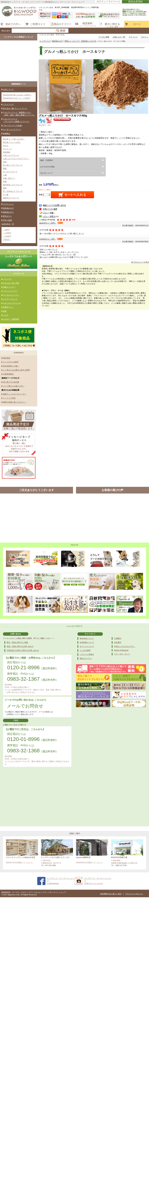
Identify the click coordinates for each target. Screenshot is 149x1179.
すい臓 (5, 195)
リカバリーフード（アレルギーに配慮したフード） (16, 120)
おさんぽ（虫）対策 (11, 283)
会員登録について (87, 642)
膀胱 (5, 188)
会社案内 (117, 642)
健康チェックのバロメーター (14, 394)
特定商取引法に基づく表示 (111, 894)
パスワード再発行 (87, 654)
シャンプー (7, 279)
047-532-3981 (50, 865)
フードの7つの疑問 (10, 362)
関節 (5, 162)
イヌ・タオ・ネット (122, 654)
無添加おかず (8, 208)
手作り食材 (7, 220)
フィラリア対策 (9, 398)
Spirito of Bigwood (121, 650)
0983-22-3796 (121, 865)
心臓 (5, 175)
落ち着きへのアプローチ (13, 165)
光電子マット (8, 307)
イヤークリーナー (10, 291)
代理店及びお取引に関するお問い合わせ (23, 650)
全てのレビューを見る (140, 262)
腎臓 (5, 182)
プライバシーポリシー (134, 894)
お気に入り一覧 (119, 37)
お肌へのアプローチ (11, 155)
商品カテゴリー (86, 658)
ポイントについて (87, 646)
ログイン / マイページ (108, 1)
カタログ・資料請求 (11, 319)
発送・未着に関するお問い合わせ (20, 646)
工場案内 (117, 638)
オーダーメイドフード (12, 130)
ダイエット (7, 149)
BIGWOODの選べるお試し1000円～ (17, 95)
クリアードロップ (10, 299)
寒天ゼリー (7, 216)
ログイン (144, 37)
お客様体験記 (8, 374)
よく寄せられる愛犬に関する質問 (16, 370)
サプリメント (8, 204)
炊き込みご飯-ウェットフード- (15, 108)
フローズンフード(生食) (12, 126)
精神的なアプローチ (11, 198)
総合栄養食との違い (11, 366)
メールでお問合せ (25, 705)
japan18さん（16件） (47, 223)
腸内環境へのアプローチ (13, 185)
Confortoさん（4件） (47, 239)
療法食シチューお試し (12, 142)
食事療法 (6, 134)
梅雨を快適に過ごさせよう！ (14, 402)
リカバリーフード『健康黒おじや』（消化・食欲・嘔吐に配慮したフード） (19, 113)
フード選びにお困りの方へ (13, 386)
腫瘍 (5, 168)
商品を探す (5, 31)
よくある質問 (85, 650)
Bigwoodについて (87, 638)
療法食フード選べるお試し (13, 139)
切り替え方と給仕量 (11, 382)
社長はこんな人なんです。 (124, 646)
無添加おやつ (8, 212)
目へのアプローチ (10, 172)
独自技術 (6, 358)
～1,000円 (7, 233)
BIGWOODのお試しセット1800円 (16, 98)
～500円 (6, 230)
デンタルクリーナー (11, 295)
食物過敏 (6, 152)
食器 (5, 311)
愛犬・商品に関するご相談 (17, 642)
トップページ (44, 41)
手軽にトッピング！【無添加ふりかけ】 (80, 41)
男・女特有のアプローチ (13, 191)
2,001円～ (7, 240)
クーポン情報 (103, 37)
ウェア (5, 315)
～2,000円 (7, 236)
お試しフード (8, 89)
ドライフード (8, 104)
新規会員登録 (135, 1)
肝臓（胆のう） (9, 178)
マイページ (133, 37)
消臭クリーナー (9, 287)
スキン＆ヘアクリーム (12, 303)
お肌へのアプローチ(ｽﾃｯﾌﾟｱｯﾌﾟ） (16, 159)
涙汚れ (5, 146)
